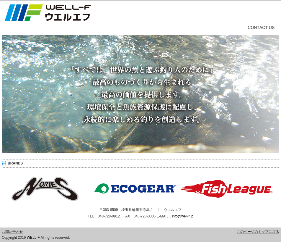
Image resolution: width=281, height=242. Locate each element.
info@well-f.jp (182, 216)
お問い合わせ (12, 232)
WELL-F (33, 237)
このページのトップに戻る (258, 232)
